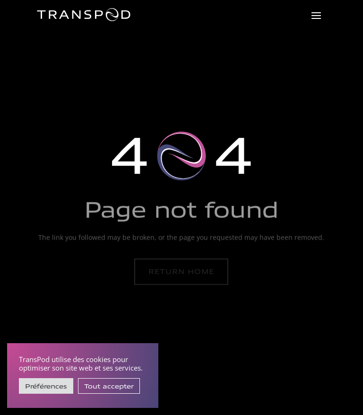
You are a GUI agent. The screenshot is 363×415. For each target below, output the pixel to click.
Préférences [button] (46, 386)
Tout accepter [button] (109, 386)
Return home (181, 271)
